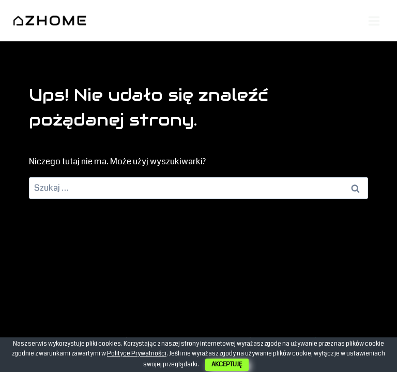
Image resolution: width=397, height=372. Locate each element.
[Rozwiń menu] (374, 20)
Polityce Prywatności (136, 353)
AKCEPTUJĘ (226, 364)
